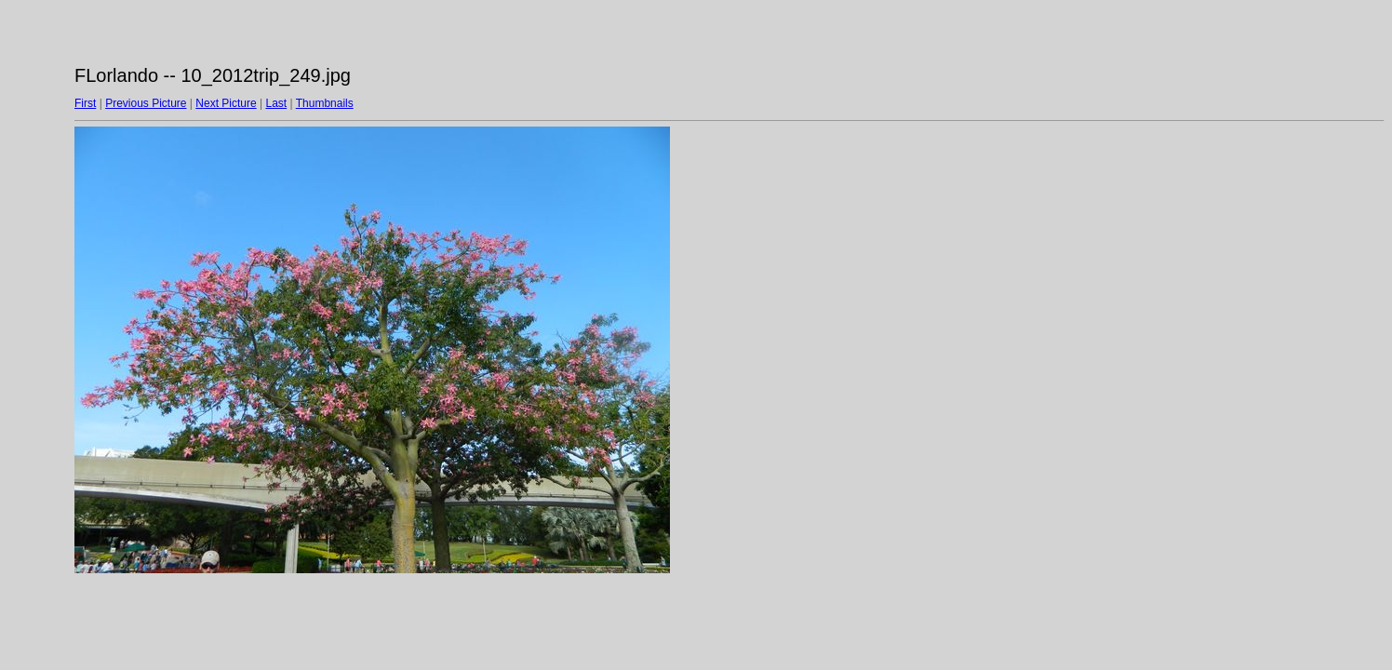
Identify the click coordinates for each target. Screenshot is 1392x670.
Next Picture (225, 103)
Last (276, 103)
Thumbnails (325, 103)
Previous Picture (145, 103)
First (85, 103)
